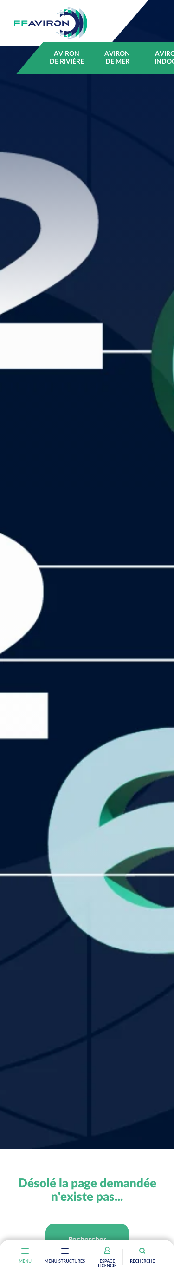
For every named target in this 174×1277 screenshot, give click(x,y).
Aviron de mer (117, 58)
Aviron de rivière (67, 58)
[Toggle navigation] (64, 1252)
